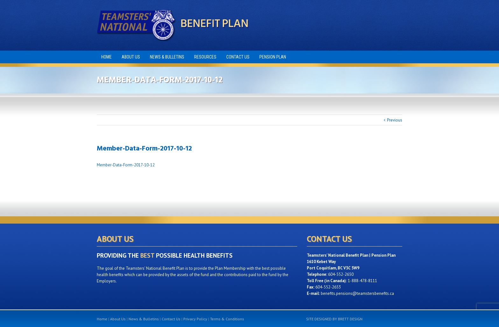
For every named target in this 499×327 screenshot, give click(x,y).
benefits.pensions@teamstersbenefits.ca (357, 293)
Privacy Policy (195, 319)
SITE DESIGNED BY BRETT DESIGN (334, 319)
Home (102, 319)
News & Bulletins (144, 319)
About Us (118, 319)
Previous (394, 120)
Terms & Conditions (227, 319)
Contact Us (171, 319)
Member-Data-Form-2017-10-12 (126, 165)
